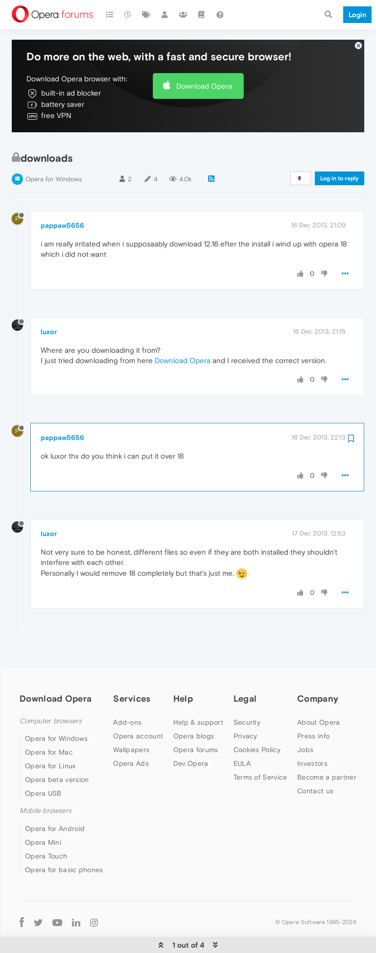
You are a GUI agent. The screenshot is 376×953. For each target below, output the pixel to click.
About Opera (318, 692)
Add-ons (127, 692)
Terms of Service (260, 747)
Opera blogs (193, 706)
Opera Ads (131, 733)
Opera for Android (55, 799)
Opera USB (43, 763)
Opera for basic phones (64, 840)
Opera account (138, 706)
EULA (242, 733)
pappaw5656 (62, 195)
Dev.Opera (191, 733)
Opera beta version (57, 750)
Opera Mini (43, 812)
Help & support (198, 692)
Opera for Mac (49, 722)
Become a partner (326, 747)
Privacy (246, 706)
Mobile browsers (45, 781)
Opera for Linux (50, 736)
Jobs (305, 720)
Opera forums (195, 720)
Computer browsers (51, 691)
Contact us (315, 761)
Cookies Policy (257, 720)
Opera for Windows (53, 149)
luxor (49, 302)
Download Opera (204, 56)
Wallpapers (131, 720)
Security (247, 692)
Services (131, 668)
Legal (245, 668)
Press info (313, 706)
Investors (312, 733)
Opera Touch (46, 826)
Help (183, 668)
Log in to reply (339, 148)
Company (317, 668)
